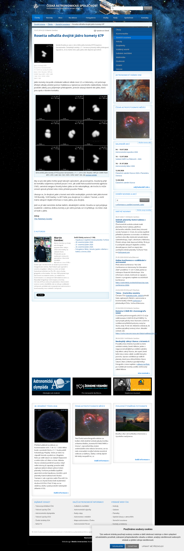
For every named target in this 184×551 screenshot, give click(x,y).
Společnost (128, 18)
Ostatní (119, 65)
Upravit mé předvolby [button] (153, 546)
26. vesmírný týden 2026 (84, 247)
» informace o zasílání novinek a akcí (130, 204)
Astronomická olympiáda (45, 513)
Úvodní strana (39, 24)
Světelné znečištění (124, 53)
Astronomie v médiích (82, 517)
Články (37, 18)
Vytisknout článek (103, 31)
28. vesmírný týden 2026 (84, 242)
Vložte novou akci (145, 142)
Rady (115, 18)
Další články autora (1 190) (84, 237)
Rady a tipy (78, 513)
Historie (119, 69)
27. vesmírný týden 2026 (84, 245)
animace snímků (91, 175)
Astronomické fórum (82, 524)
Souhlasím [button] (117, 546)
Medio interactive (79, 541)
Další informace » (61, 493)
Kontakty (144, 18)
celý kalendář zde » (142, 187)
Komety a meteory (120, 524)
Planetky (116, 513)
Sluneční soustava (62, 24)
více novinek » (144, 373)
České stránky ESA (43, 520)
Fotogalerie (91, 18)
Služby (105, 18)
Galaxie (116, 509)
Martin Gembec (52, 30)
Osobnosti (120, 61)
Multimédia (120, 57)
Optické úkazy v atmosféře (123, 517)
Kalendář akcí (123, 144)
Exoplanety (120, 45)
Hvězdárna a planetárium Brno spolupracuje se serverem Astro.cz (89, 532)
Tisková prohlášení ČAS (45, 506)
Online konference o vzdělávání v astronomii (131, 261)
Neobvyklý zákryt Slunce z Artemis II (132, 341)
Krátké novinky (123, 211)
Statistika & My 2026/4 (134, 295)
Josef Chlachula (133, 290)
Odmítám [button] (132, 546)
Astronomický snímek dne (128, 75)
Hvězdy (119, 41)
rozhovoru (137, 300)
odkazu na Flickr (143, 364)
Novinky (49, 18)
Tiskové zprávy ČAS (43, 509)
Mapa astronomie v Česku (84, 520)
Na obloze (73, 18)
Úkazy (118, 29)
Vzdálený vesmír (122, 49)
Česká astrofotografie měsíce (131, 107)
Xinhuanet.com (124, 252)
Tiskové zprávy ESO (43, 517)
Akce (60, 18)
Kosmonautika (122, 33)
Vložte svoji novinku (144, 210)
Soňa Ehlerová (133, 257)
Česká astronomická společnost (50, 532)
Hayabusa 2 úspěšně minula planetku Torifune (92, 240)
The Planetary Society (43, 219)
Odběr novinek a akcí (126, 194)
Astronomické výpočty (82, 509)
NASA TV (39, 524)
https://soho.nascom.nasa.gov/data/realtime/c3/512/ (136, 333)
